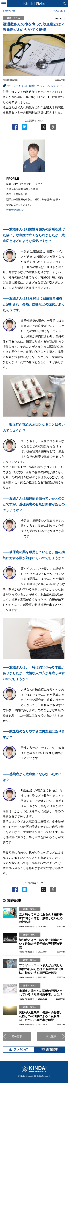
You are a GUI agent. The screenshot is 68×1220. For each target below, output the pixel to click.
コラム (41, 86)
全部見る (34, 1186)
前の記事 (10, 11)
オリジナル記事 (17, 86)
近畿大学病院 (13, 210)
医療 (32, 86)
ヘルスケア (54, 86)
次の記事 (58, 11)
